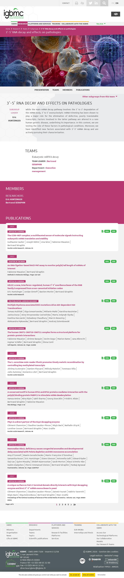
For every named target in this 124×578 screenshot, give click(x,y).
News (9, 535)
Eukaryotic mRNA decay (45, 156)
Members (67, 90)
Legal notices (96, 555)
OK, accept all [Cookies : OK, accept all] (74, 575)
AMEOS (115, 566)
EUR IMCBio (79, 530)
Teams (25, 29)
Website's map (111, 555)
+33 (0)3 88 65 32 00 (40, 562)
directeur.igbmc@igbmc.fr (33, 568)
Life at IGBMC (12, 538)
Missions (10, 530)
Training (56, 24)
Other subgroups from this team (98, 96)
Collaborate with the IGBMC (75, 24)
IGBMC (14, 24)
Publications (83, 90)
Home (8, 29)
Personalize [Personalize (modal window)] (101, 575)
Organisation (12, 532)
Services (55, 538)
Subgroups (34, 29)
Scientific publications (38, 538)
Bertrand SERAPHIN (15, 202)
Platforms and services (39, 24)
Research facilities (59, 532)
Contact (66, 3)
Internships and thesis (83, 532)
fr (113, 3)
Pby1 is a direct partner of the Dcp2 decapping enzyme (34, 422)
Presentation (42, 90)
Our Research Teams (105, 544)
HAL (107, 231)
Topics (31, 535)
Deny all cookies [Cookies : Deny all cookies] (88, 575)
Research (22, 24)
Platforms (56, 535)
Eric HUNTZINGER (14, 199)
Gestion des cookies (108, 551)
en (117, 3)
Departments (34, 530)
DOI (113, 231)
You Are (99, 24)
